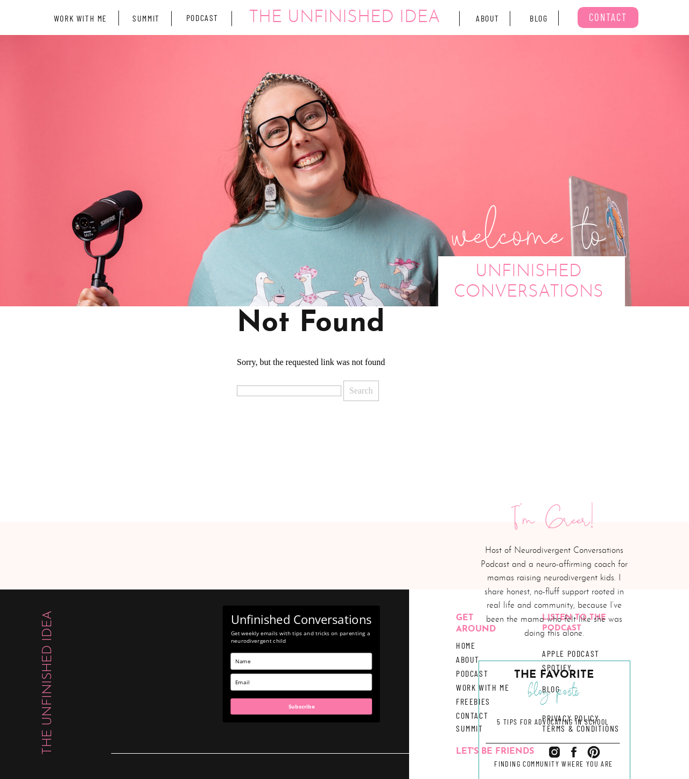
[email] (301, 681)
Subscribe (302, 706)
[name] (301, 661)
